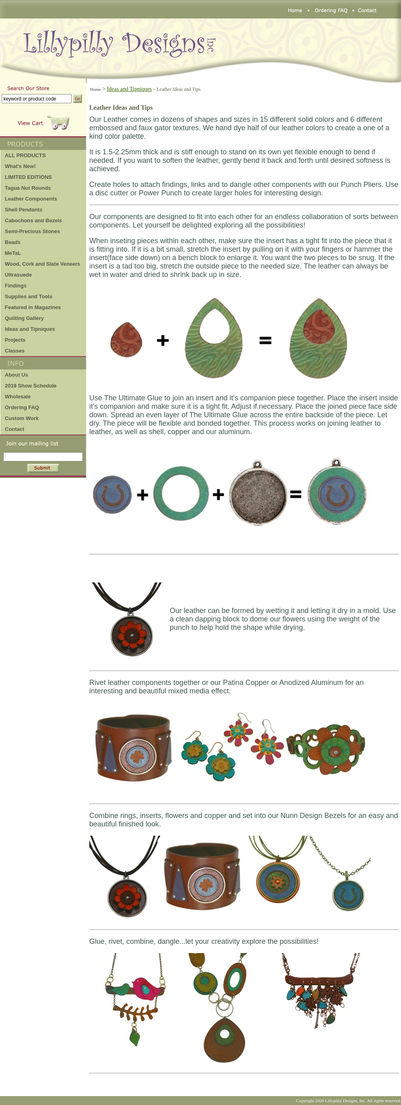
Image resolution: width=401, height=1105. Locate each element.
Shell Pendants (23, 210)
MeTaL (13, 253)
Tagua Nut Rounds (28, 188)
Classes (15, 351)
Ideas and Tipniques (30, 329)
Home (95, 89)
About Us (16, 375)
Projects (15, 340)
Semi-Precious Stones (32, 231)
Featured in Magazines (33, 307)
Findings (16, 286)
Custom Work (22, 418)
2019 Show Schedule (31, 386)
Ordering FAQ (22, 407)
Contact (14, 429)
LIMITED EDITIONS (28, 177)
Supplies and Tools (28, 296)
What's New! (20, 166)
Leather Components (31, 199)
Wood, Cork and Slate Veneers (42, 264)
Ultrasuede (18, 275)
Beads (13, 242)
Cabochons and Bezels (33, 220)
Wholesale (18, 397)
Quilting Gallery (24, 318)
